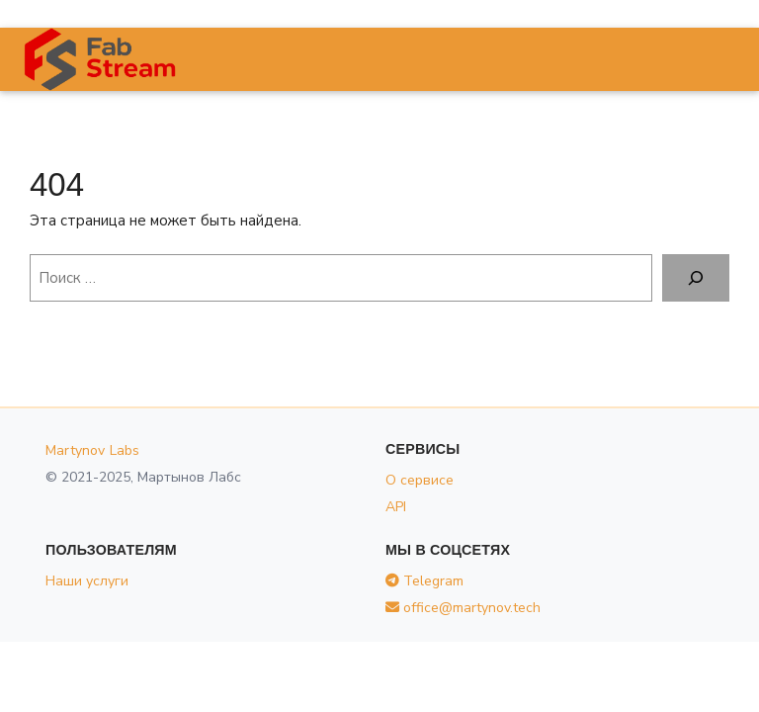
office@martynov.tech (463, 607)
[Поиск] (695, 278)
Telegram (424, 581)
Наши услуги (86, 581)
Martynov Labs (92, 450)
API (395, 506)
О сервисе (419, 480)
